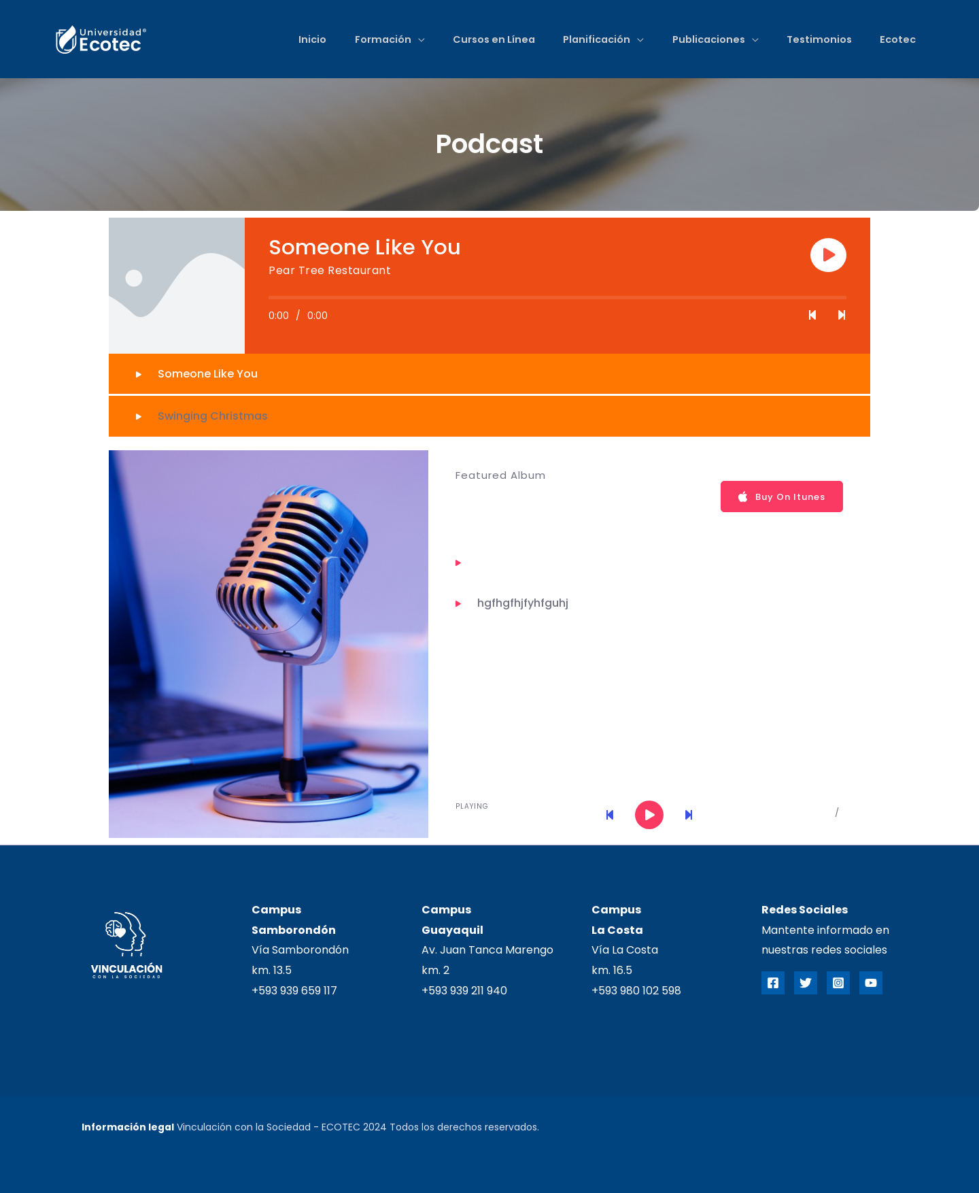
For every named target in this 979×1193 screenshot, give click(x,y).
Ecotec (897, 39)
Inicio (301, 39)
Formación (373, 39)
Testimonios (816, 39)
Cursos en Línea (486, 39)
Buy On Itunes (781, 496)
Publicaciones (704, 39)
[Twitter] (805, 982)
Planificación (590, 39)
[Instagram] (838, 982)
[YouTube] (870, 982)
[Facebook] (773, 982)
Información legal (128, 1127)
